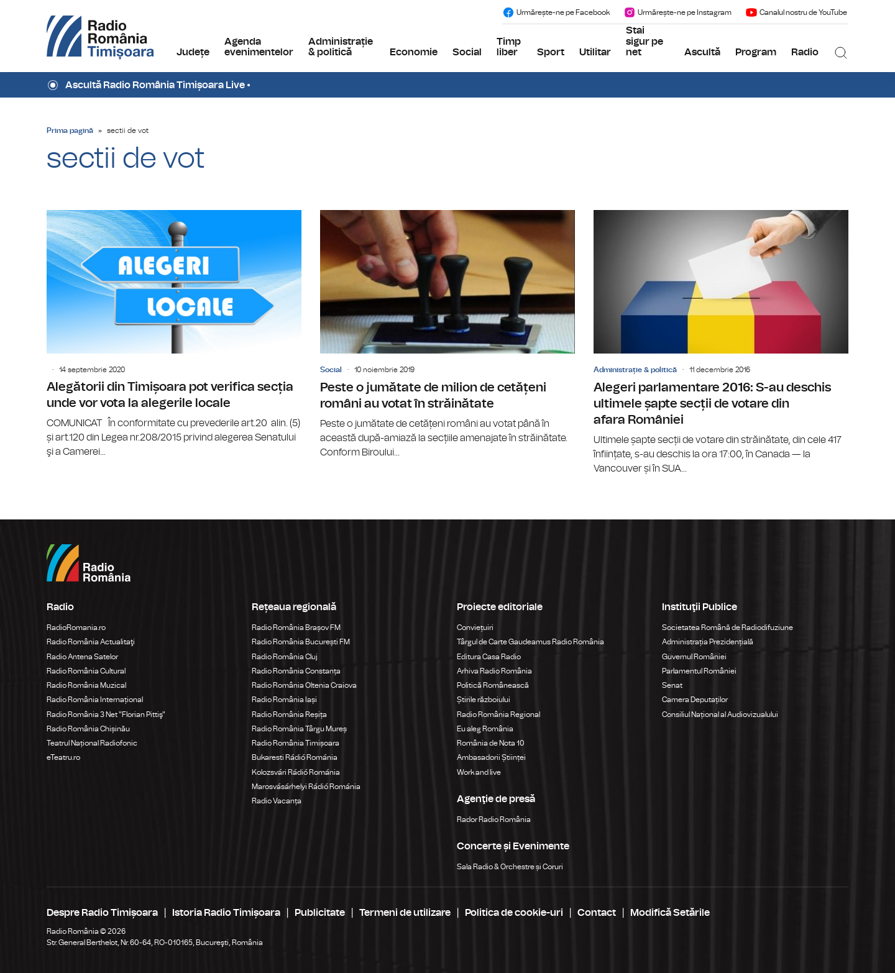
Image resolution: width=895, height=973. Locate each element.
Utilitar (595, 52)
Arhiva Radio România (494, 671)
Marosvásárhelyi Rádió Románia (306, 786)
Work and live (479, 772)
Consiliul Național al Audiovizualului (720, 714)
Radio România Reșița (289, 714)
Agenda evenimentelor (258, 47)
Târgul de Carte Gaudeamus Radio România (530, 642)
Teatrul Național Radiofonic (92, 743)
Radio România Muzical (86, 685)
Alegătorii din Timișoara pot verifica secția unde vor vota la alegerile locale (174, 334)
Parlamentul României (699, 671)
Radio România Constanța (296, 671)
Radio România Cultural (86, 671)
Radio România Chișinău (88, 729)
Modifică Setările (670, 913)
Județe (193, 52)
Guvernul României (694, 656)
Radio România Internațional (95, 699)
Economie (414, 52)
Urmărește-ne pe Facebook (556, 12)
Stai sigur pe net (644, 41)
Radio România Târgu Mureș (299, 729)
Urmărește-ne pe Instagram (677, 12)
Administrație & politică (340, 47)
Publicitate (320, 913)
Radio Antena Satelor (82, 656)
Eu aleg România (485, 729)
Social (467, 52)
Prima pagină (70, 130)
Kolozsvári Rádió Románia (296, 772)
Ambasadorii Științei (491, 757)
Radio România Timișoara (295, 743)
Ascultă (702, 52)
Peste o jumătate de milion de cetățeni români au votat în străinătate (447, 335)
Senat (672, 685)
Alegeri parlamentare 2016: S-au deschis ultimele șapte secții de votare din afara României (721, 343)
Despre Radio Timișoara (102, 913)
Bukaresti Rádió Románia (294, 757)
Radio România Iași (284, 699)
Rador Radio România (494, 819)
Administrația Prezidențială (707, 642)
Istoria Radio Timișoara (226, 913)
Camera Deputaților (695, 699)
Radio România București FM (301, 642)
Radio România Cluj (285, 656)
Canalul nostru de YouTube (796, 12)
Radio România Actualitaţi (91, 642)
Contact (596, 913)
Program (755, 52)
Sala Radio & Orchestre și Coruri (510, 866)
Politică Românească (493, 685)
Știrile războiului (483, 699)
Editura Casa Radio (489, 656)
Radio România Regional (498, 714)
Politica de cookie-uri (514, 913)
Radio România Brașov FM (296, 627)
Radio (805, 52)
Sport (550, 52)
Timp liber (509, 47)
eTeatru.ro (63, 757)
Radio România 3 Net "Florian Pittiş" (106, 714)
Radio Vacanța (276, 801)
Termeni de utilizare (405, 913)
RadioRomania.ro (76, 627)
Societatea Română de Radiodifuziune (727, 627)
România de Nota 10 (491, 743)
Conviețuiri (475, 627)
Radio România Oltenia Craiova (304, 685)
